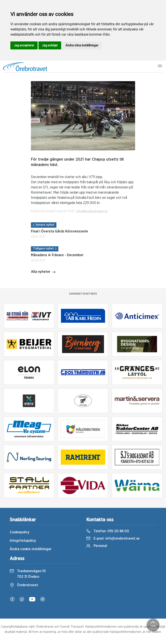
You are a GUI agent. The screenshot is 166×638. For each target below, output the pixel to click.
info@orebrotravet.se (92, 211)
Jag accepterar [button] (24, 45)
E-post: (113, 538)
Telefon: (107, 531)
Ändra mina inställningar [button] (81, 45)
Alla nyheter (43, 272)
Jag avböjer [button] (50, 45)
